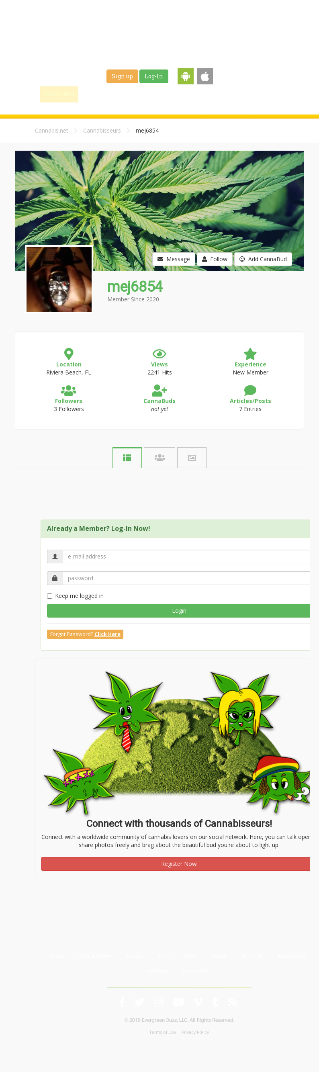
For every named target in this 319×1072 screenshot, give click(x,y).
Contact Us (196, 971)
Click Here (107, 634)
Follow (214, 259)
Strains (172, 94)
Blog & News (133, 94)
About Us (252, 956)
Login (179, 610)
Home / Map (59, 94)
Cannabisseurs (102, 130)
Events (253, 94)
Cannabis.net (51, 130)
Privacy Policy (195, 1032)
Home (57, 956)
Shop (226, 94)
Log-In (154, 76)
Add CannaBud (263, 259)
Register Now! (179, 863)
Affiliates (157, 971)
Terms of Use (162, 1032)
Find (96, 94)
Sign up (122, 76)
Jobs (200, 94)
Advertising (291, 956)
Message (173, 259)
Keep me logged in (75, 595)
